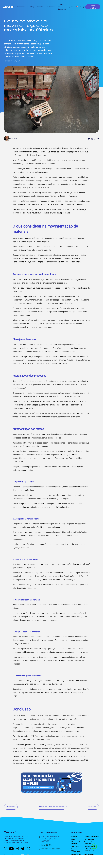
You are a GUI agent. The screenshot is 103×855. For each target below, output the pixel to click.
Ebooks (40, 7)
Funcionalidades (20, 7)
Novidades (50, 7)
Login (82, 7)
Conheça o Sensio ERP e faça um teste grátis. (44, 763)
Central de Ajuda (76, 842)
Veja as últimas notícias (51, 807)
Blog (32, 7)
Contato (75, 846)
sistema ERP (29, 736)
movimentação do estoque (51, 238)
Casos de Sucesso (62, 7)
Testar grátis (92, 7)
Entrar (74, 836)
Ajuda (70, 7)
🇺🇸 (77, 7)
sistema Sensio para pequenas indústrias (72, 748)
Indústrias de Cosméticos (90, 849)
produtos (41, 532)
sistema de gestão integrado (32, 680)
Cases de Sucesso (88, 842)
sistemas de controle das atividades (72, 443)
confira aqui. (46, 327)
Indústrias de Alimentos (76, 850)
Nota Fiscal (64, 576)
